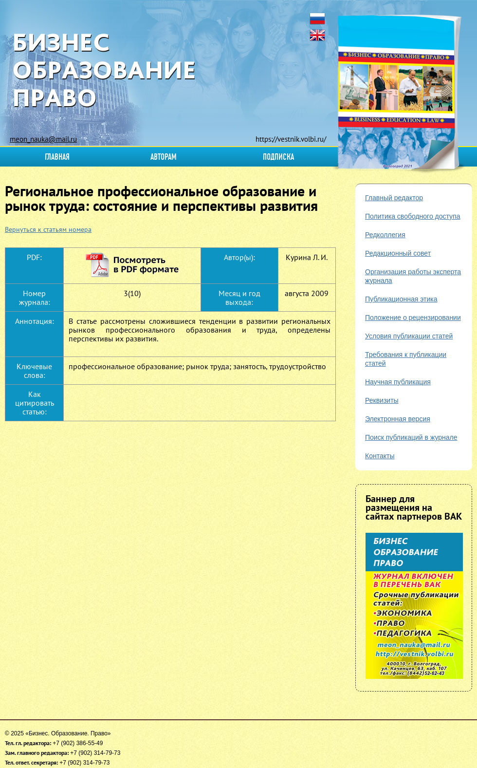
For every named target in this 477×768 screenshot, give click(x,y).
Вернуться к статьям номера (48, 229)
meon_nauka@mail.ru (43, 139)
